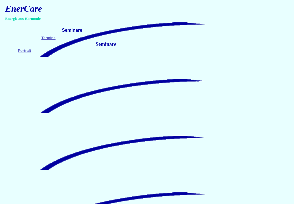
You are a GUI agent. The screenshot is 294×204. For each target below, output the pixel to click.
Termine (48, 38)
